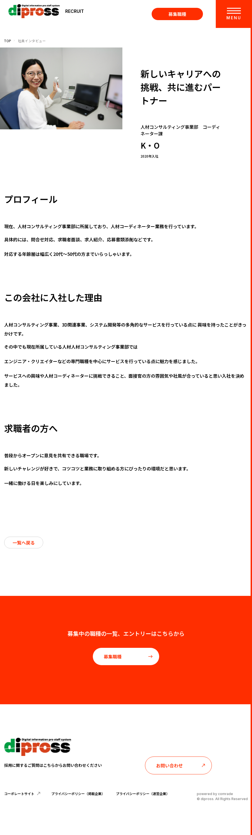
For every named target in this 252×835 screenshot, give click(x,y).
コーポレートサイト (22, 793)
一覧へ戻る (24, 542)
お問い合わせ (181, 765)
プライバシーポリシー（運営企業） (142, 793)
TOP (7, 40)
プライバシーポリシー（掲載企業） (78, 793)
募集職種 (177, 14)
